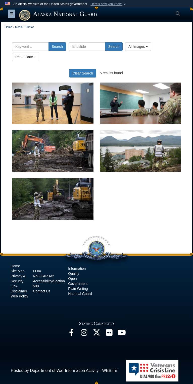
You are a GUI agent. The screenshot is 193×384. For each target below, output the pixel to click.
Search (57, 47)
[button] (108, 4)
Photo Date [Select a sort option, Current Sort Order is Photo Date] (25, 57)
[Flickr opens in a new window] (109, 334)
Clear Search (82, 73)
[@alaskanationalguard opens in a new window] (84, 334)
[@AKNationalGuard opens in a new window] (96, 334)
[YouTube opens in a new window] (121, 334)
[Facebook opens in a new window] (71, 334)
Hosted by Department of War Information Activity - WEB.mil (64, 370)
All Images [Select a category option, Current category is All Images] (138, 47)
